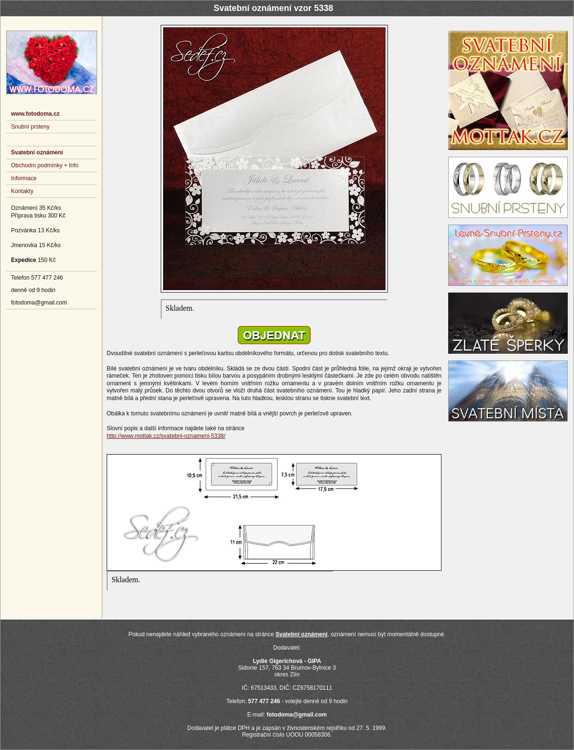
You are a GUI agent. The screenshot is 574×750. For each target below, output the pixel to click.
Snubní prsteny (30, 126)
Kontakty (22, 191)
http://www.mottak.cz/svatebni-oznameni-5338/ (166, 436)
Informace (23, 178)
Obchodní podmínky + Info (44, 165)
